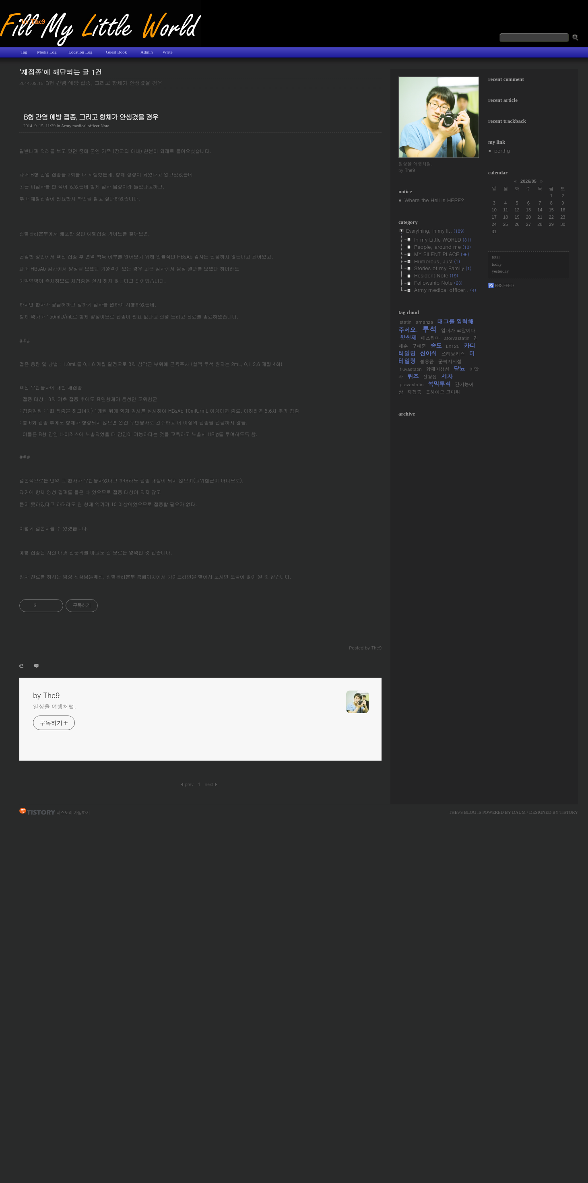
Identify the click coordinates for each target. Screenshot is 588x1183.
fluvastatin (411, 369)
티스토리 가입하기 (73, 812)
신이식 (428, 353)
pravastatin (411, 384)
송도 (436, 345)
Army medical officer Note (85, 125)
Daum (519, 812)
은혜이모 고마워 (442, 392)
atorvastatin (456, 338)
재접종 (414, 392)
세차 (447, 376)
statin (405, 321)
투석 (429, 329)
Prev (187, 784)
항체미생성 (437, 369)
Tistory (568, 812)
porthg (502, 150)
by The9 (33, 21)
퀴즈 (413, 376)
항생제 (408, 337)
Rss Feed (500, 285)
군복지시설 (450, 361)
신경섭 (430, 376)
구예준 (419, 346)
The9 (454, 812)
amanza (424, 321)
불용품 (427, 361)
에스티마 (430, 338)
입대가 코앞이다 (458, 330)
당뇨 (459, 368)
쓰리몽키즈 (452, 353)
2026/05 (528, 181)
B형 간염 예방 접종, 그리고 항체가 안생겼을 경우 (104, 83)
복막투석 (439, 384)
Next (211, 784)
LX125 (453, 346)
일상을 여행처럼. (54, 706)
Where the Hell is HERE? (434, 200)
